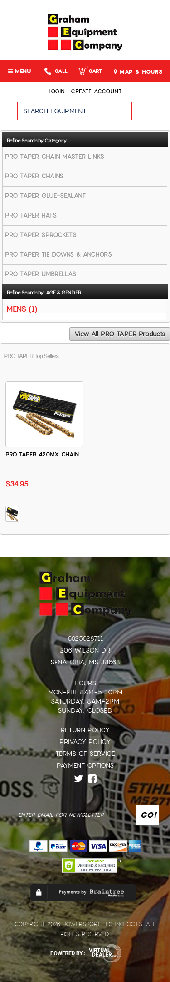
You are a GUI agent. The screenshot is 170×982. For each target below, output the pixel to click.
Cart (90, 71)
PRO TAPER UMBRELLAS (40, 274)
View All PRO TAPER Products (119, 334)
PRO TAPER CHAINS (34, 176)
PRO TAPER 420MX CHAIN (42, 454)
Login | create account (85, 91)
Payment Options (85, 765)
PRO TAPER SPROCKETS (41, 235)
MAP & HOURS (138, 72)
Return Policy (85, 730)
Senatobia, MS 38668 (85, 662)
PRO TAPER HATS (31, 215)
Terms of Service (85, 753)
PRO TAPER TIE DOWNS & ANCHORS (58, 254)
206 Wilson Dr (85, 650)
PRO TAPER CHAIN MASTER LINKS (54, 157)
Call (56, 71)
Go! (151, 115)
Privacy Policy (85, 742)
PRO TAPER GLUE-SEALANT (45, 196)
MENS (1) (21, 308)
